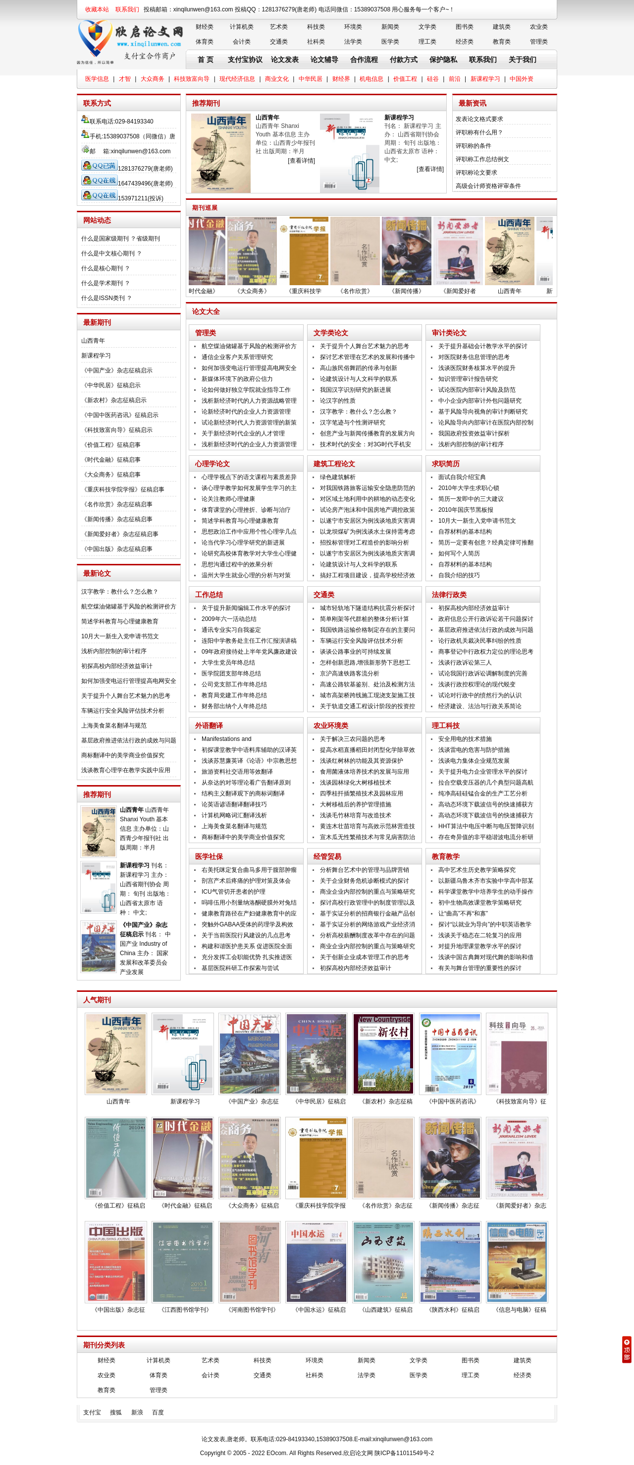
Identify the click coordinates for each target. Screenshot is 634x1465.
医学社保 (209, 856)
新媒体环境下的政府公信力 (237, 378)
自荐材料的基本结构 (465, 531)
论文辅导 (324, 59)
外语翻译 (209, 726)
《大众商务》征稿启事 (111, 474)
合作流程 (364, 59)
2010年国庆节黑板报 (465, 509)
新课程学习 (485, 78)
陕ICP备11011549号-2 (404, 1453)
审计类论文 (449, 333)
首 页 (205, 59)
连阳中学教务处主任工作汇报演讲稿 (249, 640)
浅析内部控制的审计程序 (114, 651)
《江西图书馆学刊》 (185, 1309)
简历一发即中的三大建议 (471, 498)
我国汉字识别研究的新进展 (355, 389)
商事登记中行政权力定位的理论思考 (485, 651)
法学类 (353, 41)
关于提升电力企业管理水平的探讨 (483, 771)
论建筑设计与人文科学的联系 (358, 378)
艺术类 (279, 26)
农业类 (539, 26)
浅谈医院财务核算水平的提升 (477, 368)
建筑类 (502, 26)
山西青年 (93, 340)
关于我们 (522, 59)
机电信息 (371, 78)
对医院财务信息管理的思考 (474, 357)
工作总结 (209, 595)
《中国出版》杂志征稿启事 (117, 549)
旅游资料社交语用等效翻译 (237, 771)
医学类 (390, 41)
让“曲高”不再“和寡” (463, 913)
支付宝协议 (245, 59)
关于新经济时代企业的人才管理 (243, 433)
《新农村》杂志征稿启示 (114, 400)
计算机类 (242, 26)
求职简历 (446, 464)
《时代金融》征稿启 (185, 1205)
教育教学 (446, 856)
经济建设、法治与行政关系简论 (480, 706)
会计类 (242, 41)
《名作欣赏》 (361, 291)
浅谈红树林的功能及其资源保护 (361, 760)
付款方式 (404, 59)
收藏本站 (97, 9)
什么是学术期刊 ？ (105, 283)
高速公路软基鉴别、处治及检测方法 (367, 684)
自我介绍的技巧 (459, 575)
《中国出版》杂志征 (118, 1309)
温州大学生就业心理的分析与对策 (246, 575)
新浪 (137, 1412)
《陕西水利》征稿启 (452, 1309)
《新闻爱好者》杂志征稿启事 (119, 534)
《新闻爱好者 (464, 291)
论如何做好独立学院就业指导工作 (246, 389)
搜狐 (116, 1412)
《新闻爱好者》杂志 (519, 1205)
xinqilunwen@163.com (141, 151)
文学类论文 (331, 333)
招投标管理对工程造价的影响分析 (364, 542)
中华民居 (310, 78)
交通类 (279, 41)
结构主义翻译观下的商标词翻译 (243, 793)
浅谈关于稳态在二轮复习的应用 (480, 935)
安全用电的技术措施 (465, 738)
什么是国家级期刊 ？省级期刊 (120, 238)
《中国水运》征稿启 (319, 1309)
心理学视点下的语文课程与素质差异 (249, 477)
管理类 (539, 41)
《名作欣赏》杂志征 (386, 1205)
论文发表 (285, 59)
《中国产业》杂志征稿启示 (117, 370)
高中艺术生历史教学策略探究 (477, 869)
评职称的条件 (473, 145)
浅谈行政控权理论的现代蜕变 (477, 684)
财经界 (341, 78)
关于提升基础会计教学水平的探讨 (483, 346)
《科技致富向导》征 (519, 1101)
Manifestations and (227, 738)
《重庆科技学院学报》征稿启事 (122, 489)
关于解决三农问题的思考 (352, 738)
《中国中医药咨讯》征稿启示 (119, 415)
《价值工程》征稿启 (118, 1205)
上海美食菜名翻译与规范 (114, 725)
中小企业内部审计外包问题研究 (480, 400)
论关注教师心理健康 (228, 498)
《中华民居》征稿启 (319, 1101)
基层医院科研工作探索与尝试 (240, 968)
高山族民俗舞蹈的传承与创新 (358, 368)
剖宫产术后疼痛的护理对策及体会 (246, 880)
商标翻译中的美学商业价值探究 (122, 755)
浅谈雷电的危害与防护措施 (474, 749)
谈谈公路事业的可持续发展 (355, 651)
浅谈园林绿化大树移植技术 (355, 782)
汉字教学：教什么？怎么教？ (119, 591)
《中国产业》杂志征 (252, 1101)
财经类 (204, 26)
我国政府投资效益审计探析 (474, 433)
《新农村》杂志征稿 (386, 1101)
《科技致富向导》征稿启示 (117, 430)
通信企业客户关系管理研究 (237, 357)
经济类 (465, 41)
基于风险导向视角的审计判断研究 (483, 411)
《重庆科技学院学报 (319, 1205)
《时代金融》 (206, 291)
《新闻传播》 (412, 291)
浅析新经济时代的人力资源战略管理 (249, 400)
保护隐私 (443, 59)
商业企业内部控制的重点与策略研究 (367, 891)
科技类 (316, 26)
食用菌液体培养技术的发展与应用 (364, 771)
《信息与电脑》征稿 (519, 1309)
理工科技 (446, 726)
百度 (158, 1412)
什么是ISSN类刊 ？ (106, 298)
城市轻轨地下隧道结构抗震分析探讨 (367, 608)
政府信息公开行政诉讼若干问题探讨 (485, 618)
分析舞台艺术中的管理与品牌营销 (364, 869)
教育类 (502, 41)
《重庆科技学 (309, 291)
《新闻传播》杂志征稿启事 (117, 519)
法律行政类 (449, 595)
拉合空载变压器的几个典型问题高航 (485, 782)
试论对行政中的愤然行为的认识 (480, 695)
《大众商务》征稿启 (252, 1205)
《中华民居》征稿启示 (111, 385)
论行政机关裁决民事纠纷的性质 (480, 640)
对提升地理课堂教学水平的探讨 (480, 946)
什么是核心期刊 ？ (105, 268)
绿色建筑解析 (338, 477)
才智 (125, 78)
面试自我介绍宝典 (462, 477)
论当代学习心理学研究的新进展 (243, 542)
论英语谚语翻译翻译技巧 (234, 804)
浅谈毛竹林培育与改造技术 (355, 815)
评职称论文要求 (476, 172)
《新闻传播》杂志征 (452, 1205)
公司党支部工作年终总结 (234, 684)
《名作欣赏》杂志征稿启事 (117, 504)
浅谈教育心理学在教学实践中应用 (125, 770)
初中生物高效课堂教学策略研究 (480, 902)
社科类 (316, 41)
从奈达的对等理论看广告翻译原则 (246, 782)
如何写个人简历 (459, 553)
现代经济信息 (237, 78)
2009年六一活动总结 (229, 618)
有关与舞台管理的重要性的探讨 (480, 968)
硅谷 (433, 78)
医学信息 (97, 78)
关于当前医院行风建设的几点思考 (246, 935)
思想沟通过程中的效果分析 (237, 564)
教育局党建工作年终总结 (234, 695)
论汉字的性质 (338, 400)
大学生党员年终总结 (228, 662)
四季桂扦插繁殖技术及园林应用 (361, 793)
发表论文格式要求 (479, 119)
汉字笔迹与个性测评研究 (352, 422)
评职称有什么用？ (479, 132)
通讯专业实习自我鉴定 (231, 629)
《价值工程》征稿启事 (111, 444)
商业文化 (277, 78)
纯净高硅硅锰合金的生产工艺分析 (483, 793)
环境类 (353, 26)
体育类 (204, 41)
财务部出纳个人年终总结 (234, 706)
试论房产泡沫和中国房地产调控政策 (367, 509)
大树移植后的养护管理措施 (355, 804)
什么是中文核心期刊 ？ (111, 253)
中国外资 (521, 78)
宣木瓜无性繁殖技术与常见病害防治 (367, 837)
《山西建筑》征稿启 (386, 1309)
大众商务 (152, 78)
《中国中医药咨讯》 (452, 1101)
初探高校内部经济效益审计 (117, 666)
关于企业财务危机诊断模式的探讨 (364, 880)
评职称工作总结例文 (482, 159)
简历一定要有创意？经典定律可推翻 (485, 542)
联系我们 (127, 9)
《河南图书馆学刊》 (252, 1309)
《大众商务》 (258, 291)
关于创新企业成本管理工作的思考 (364, 957)
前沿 (455, 78)
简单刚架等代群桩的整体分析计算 (364, 618)
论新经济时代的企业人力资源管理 (246, 411)
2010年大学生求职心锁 (468, 488)
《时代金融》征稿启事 (111, 459)
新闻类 (390, 26)
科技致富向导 (192, 78)
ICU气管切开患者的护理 (233, 891)
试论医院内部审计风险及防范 (477, 389)
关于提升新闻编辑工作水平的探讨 (246, 608)
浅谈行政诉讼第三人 (465, 662)
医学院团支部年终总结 (231, 673)
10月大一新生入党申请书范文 (120, 636)
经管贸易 (327, 856)
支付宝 (92, 1412)
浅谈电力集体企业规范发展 (474, 760)
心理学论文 (212, 464)
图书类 (465, 26)
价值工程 (405, 78)
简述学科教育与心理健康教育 (119, 621)
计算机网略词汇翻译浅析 (234, 815)
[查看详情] (301, 160)
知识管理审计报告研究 (468, 378)
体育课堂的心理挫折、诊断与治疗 (246, 509)
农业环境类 (331, 726)
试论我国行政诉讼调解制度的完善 (483, 673)
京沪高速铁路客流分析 (349, 673)
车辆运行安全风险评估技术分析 (122, 710)
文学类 (427, 26)
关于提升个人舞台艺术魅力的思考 (125, 695)
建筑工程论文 (334, 464)
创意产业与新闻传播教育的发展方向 (367, 433)
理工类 (427, 41)
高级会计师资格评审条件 (488, 186)
